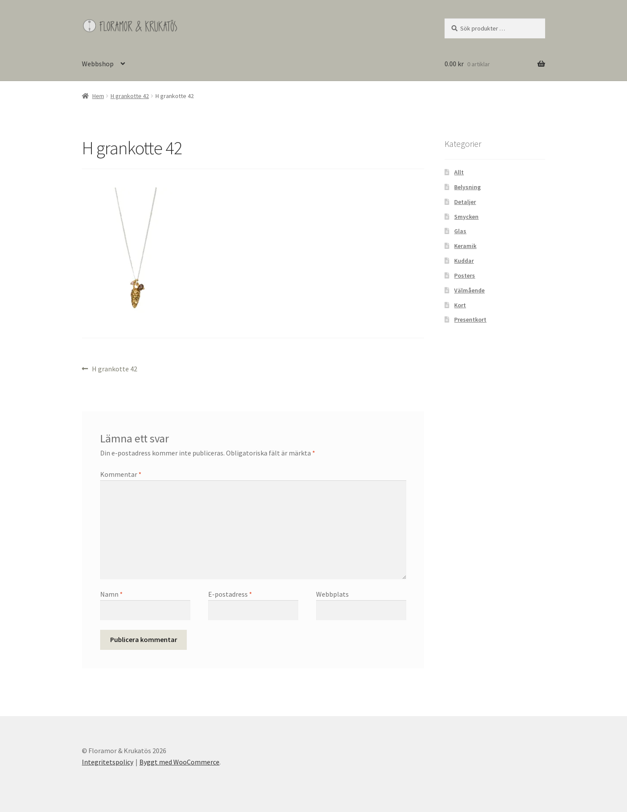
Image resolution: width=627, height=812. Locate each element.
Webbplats (332, 594)
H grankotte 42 (130, 96)
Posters (464, 275)
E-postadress (230, 594)
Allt (459, 172)
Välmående (469, 290)
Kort (460, 305)
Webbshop (98, 63)
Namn (111, 594)
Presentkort (470, 319)
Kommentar (121, 474)
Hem (98, 96)
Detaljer (465, 202)
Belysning (467, 187)
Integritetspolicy (107, 762)
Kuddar (464, 261)
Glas (460, 231)
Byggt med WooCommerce (179, 762)
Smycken (466, 217)
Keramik (465, 246)
